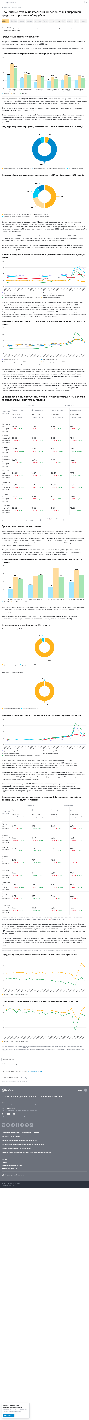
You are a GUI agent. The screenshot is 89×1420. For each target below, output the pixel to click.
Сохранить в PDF (8, 1059)
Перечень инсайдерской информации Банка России (19, 1140)
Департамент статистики (35, 1071)
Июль (52, 21)
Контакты (5, 1162)
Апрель (69, 21)
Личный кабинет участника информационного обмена (20, 1132)
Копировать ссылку (10, 1064)
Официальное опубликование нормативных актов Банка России (23, 1144)
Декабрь (14, 21)
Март (76, 21)
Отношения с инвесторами (11, 1136)
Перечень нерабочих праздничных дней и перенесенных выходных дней (27, 1152)
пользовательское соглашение (12, 1411)
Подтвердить (8, 1415)
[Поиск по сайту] (84, 2)
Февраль (83, 21)
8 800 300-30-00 (8, 1108)
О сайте (4, 1160)
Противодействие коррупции (12, 1165)
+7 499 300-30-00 (8, 1114)
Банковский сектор (16, 7)
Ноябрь (21, 21)
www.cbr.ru (14, 1409)
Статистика (7, 7)
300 (3, 1103)
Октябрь (29, 21)
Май (63, 21)
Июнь (58, 21)
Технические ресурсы (9, 1168)
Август (45, 21)
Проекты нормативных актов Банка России (16, 1148)
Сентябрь (37, 21)
